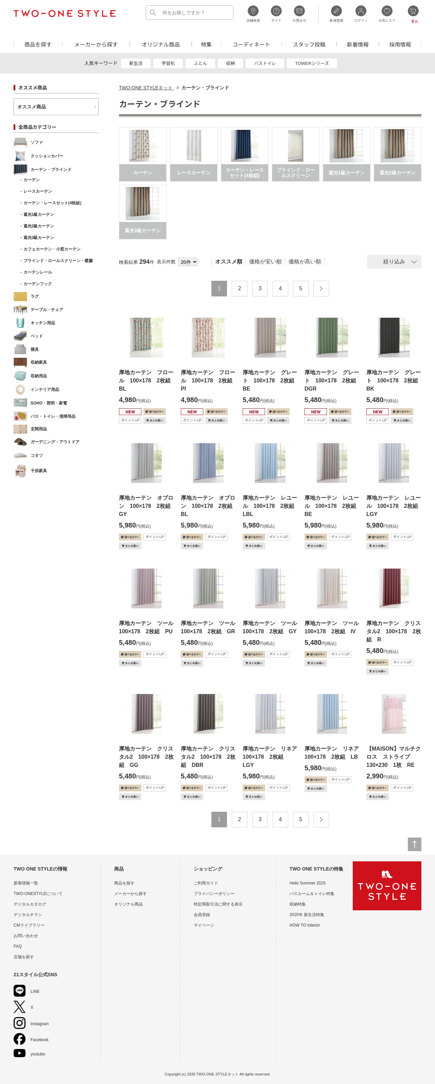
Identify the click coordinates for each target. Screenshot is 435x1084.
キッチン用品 (34, 323)
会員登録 (202, 914)
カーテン (31, 179)
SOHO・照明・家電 (40, 403)
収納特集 (298, 904)
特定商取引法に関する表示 (218, 904)
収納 (230, 63)
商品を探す (38, 44)
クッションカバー (38, 156)
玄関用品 (30, 429)
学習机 (168, 63)
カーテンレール (37, 272)
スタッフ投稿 (309, 44)
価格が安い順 (265, 261)
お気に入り (387, 13)
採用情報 (400, 44)
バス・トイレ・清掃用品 (44, 416)
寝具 (26, 349)
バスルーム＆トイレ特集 (312, 893)
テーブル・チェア (38, 310)
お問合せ (299, 13)
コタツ (28, 455)
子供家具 (30, 471)
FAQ (18, 946)
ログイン (361, 13)
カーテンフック (37, 283)
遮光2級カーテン (38, 226)
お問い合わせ (26, 935)
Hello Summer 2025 (308, 883)
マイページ (204, 925)
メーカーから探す (96, 44)
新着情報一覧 (26, 883)
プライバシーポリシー (214, 893)
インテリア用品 (36, 389)
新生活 (135, 63)
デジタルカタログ (30, 904)
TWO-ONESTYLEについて (38, 893)
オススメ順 (228, 261)
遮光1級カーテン (38, 214)
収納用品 (30, 376)
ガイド (276, 13)
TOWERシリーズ (312, 63)
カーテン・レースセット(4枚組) (52, 203)
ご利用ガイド (206, 883)
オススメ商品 (31, 106)
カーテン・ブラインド (42, 169)
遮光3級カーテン (38, 237)
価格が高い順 (305, 261)
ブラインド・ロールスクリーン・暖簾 (58, 260)
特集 (206, 44)
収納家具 (30, 362)
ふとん (200, 63)
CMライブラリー (29, 925)
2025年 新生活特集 (307, 914)
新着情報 (358, 44)
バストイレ (265, 63)
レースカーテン (37, 191)
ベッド (28, 336)
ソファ (28, 143)
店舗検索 (253, 13)
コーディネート (251, 44)
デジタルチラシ (28, 914)
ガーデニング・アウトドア (47, 442)
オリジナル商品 (161, 44)
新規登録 (336, 13)
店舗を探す (24, 956)
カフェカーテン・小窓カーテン (52, 249)
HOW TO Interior (305, 925)
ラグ (26, 297)
